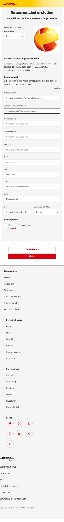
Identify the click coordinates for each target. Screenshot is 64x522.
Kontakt (9, 345)
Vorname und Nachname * (15, 106)
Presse (9, 394)
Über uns (10, 375)
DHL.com (10, 358)
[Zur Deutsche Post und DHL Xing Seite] (30, 434)
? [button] (15, 228)
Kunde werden (13, 352)
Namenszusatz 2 (10, 132)
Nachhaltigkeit (13, 407)
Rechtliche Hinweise (9, 486)
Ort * (6, 182)
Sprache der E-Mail (42, 207)
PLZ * (6, 169)
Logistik (9, 339)
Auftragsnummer (11, 93)
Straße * (7, 145)
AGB (2, 479)
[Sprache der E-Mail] (47, 212)
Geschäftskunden (14, 320)
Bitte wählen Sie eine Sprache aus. (12, 29)
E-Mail (6, 207)
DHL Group (11, 381)
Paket (8, 326)
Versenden (9, 284)
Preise (7, 277)
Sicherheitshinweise (9, 467)
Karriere (10, 388)
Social (9, 417)
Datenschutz (6, 492)
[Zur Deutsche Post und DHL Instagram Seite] (30, 424)
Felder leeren (32, 249)
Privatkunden (10, 271)
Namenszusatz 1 (10, 119)
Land (6, 194)
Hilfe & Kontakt (11, 303)
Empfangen (9, 290)
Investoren (11, 401)
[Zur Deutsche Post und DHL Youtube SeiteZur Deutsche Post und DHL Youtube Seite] (11, 434)
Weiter (32, 256)
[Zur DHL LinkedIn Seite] (20, 434)
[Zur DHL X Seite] (20, 424)
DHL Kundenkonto (12, 296)
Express (9, 332)
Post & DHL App (11, 309)
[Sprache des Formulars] (14, 36)
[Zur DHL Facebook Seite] (11, 424)
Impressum (5, 473)
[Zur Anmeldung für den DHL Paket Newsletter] (11, 444)
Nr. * (6, 157)
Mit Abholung (22, 225)
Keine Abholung (7, 227)
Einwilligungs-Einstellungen (13, 498)
